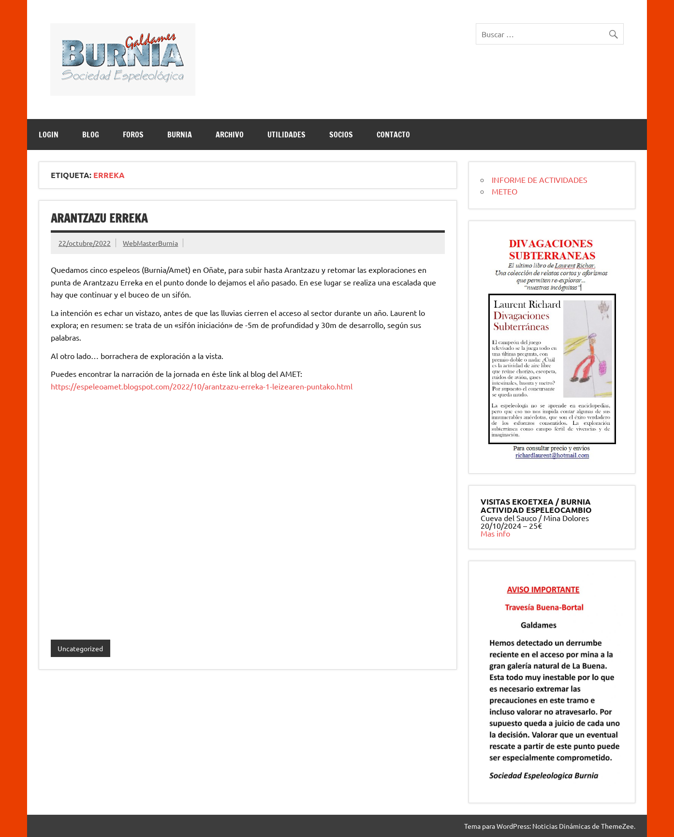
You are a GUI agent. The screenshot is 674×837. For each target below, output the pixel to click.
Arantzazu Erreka (99, 218)
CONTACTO (393, 134)
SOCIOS (341, 134)
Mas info (495, 533)
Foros (133, 134)
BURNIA (179, 134)
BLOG (90, 134)
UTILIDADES (286, 134)
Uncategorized (80, 648)
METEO (504, 191)
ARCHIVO (230, 134)
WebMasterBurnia (150, 243)
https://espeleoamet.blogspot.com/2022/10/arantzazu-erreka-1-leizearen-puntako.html (201, 386)
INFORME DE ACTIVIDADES (539, 179)
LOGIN (49, 134)
